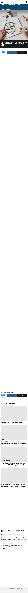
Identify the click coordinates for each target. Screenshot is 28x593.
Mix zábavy (6, 9)
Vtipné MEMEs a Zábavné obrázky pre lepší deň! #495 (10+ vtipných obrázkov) (13, 464)
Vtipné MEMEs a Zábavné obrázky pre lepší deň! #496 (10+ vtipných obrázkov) (13, 442)
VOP (14, 591)
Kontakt (19, 591)
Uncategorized (5, 460)
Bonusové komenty (8, 5)
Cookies (9, 591)
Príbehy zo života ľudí (9, 7)
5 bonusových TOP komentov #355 (12, 422)
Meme (19, 5)
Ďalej (2, 493)
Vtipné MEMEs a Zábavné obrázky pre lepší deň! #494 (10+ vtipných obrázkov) (13, 485)
